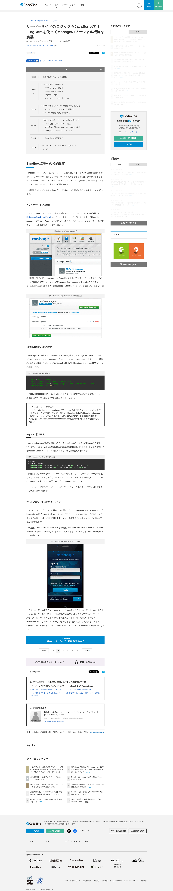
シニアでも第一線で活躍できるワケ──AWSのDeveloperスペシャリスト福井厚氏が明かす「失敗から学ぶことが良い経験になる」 (46, 769)
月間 (137, 32)
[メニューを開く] (14, 5)
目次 (83, 69)
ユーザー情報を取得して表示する (57, 113)
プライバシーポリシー (131, 881)
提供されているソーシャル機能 (55, 77)
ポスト (93, 53)
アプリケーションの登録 (54, 88)
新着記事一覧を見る (128, 223)
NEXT (88, 651)
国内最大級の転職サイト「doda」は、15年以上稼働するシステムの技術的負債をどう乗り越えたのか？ (87, 769)
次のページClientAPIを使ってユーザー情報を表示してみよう (65, 640)
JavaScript (31, 53)
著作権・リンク (75, 881)
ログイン (128, 144)
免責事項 (96, 881)
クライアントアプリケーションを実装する (61, 146)
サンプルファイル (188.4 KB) (51, 61)
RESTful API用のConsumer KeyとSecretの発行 (62, 127)
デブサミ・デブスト (69, 5)
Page (33, 77)
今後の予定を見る (128, 264)
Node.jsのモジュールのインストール (58, 131)
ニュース (47, 5)
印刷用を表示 (33, 672)
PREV (43, 651)
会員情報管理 (87, 881)
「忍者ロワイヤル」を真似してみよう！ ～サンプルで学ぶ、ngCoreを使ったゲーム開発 (66, 693)
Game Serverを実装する (54, 138)
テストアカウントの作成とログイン (58, 98)
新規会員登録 (128, 138)
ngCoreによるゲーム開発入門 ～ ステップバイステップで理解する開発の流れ (62, 689)
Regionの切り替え (51, 95)
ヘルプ (65, 881)
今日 (119, 32)
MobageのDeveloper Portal (38, 217)
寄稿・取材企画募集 (118, 831)
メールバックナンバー (128, 132)
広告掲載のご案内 (137, 831)
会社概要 (105, 881)
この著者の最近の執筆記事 (54, 721)
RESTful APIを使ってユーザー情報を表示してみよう (63, 120)
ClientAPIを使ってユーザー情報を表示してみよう (61, 106)
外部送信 (144, 881)
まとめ (45, 149)
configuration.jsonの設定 (54, 91)
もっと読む (34, 695)
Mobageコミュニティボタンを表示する (59, 109)
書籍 (82, 5)
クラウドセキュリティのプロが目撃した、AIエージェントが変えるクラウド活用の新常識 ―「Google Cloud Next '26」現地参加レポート (128, 214)
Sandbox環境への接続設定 (53, 84)
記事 (56, 5)
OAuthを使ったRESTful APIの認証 (58, 124)
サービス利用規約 (116, 881)
